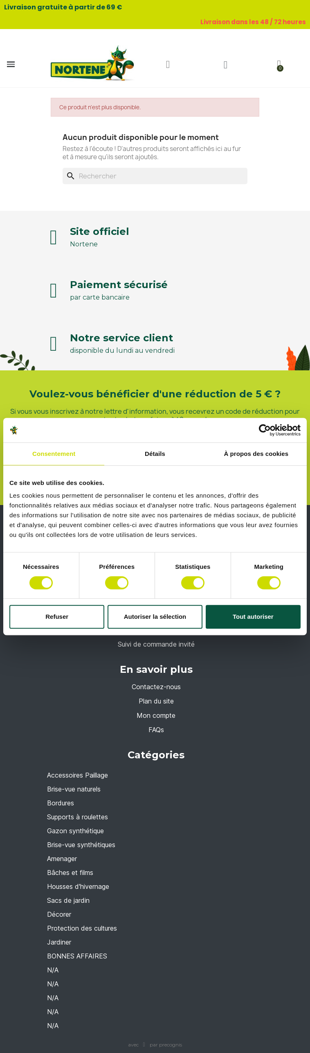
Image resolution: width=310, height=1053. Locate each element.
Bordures (60, 803)
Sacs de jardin (68, 900)
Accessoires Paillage (77, 775)
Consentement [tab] (53, 453)
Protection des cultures (82, 928)
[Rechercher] (155, 176)
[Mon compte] (226, 65)
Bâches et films (70, 872)
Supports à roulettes (77, 817)
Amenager (62, 859)
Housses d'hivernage (78, 886)
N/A (52, 970)
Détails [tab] (155, 453)
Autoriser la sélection (155, 616)
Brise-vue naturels (74, 789)
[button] (168, 64)
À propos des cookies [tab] (256, 453)
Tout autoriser (253, 616)
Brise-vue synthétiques (81, 845)
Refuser (56, 616)
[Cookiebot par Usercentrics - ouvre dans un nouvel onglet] (265, 430)
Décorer (59, 914)
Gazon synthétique (75, 831)
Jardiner (59, 942)
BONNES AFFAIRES (77, 956)
